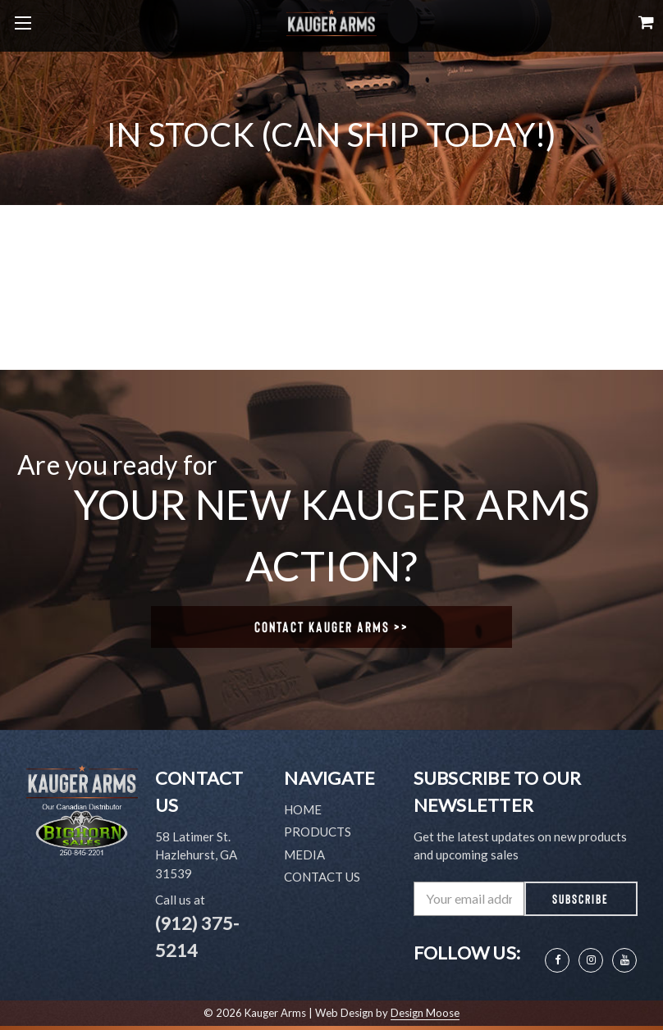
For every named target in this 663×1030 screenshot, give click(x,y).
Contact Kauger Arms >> (331, 627)
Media (304, 854)
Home (303, 809)
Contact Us (322, 876)
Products (317, 831)
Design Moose (425, 1012)
